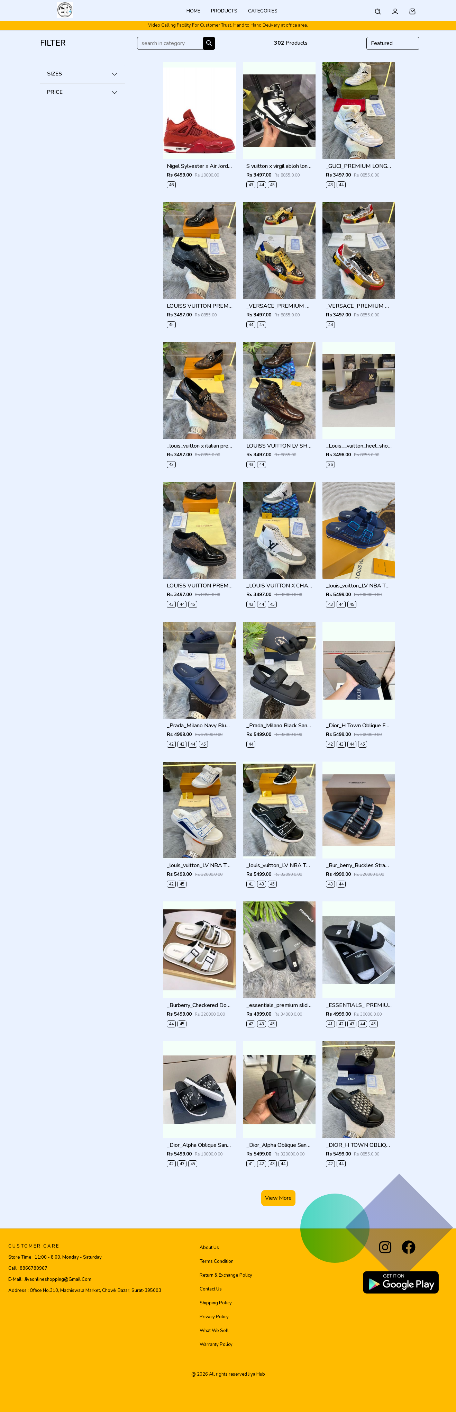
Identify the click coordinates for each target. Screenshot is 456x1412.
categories (262, 11)
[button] (412, 10)
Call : (27, 1268)
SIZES (54, 74)
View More (278, 1198)
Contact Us (211, 1289)
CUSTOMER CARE (34, 1246)
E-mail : (49, 1279)
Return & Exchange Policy (226, 1275)
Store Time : (55, 1257)
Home (193, 11)
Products (224, 11)
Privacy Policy (214, 1317)
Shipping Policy (216, 1303)
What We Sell (214, 1331)
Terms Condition (217, 1261)
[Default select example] (392, 43)
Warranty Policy (216, 1344)
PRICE (55, 92)
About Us (209, 1247)
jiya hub (256, 1374)
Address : (84, 1290)
